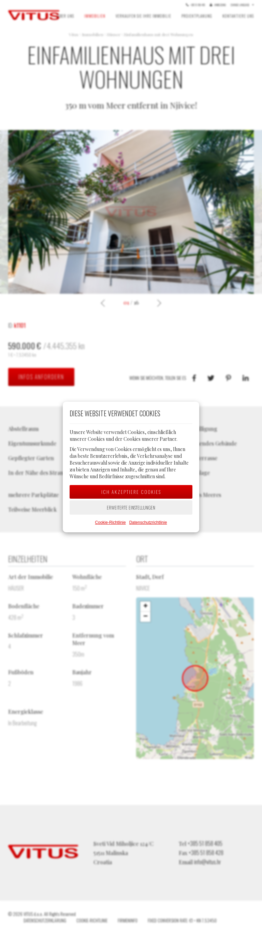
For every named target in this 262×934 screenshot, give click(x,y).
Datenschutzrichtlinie (148, 522)
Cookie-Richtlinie (110, 522)
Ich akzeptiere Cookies (131, 491)
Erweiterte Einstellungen (131, 507)
